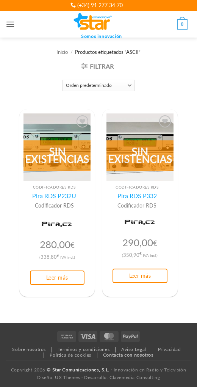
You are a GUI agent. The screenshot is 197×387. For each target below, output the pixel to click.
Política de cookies (70, 355)
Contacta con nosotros (128, 355)
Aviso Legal (133, 349)
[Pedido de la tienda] (98, 85)
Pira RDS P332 (137, 195)
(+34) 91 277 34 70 (96, 5)
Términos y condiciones (83, 349)
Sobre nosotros (29, 349)
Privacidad (169, 349)
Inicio (62, 52)
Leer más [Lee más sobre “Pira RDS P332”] (140, 275)
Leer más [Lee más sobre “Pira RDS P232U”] (57, 277)
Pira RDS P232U (54, 195)
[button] (10, 24)
